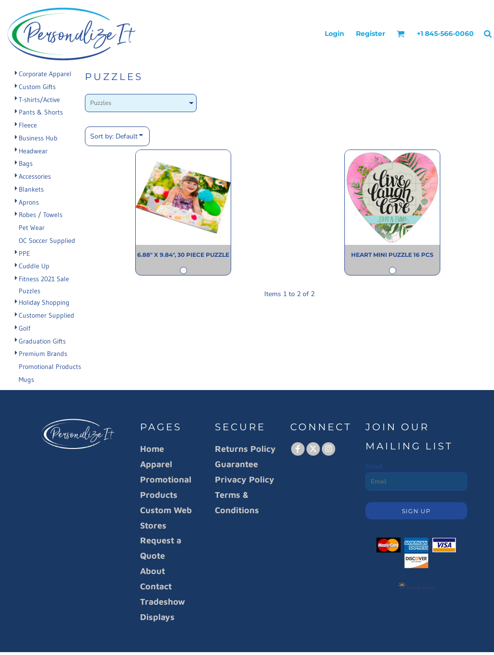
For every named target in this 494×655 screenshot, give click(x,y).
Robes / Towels (40, 214)
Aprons (29, 202)
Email (373, 466)
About (152, 571)
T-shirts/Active (39, 99)
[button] (401, 34)
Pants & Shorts (41, 112)
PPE (24, 253)
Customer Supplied (46, 315)
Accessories (35, 176)
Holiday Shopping (44, 302)
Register (370, 33)
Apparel (156, 464)
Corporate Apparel (45, 73)
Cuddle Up (34, 266)
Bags (26, 163)
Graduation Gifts (42, 341)
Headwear (33, 151)
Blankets (31, 189)
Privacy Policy (244, 479)
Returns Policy (245, 449)
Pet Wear (32, 227)
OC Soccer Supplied (47, 240)
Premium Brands (43, 353)
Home (152, 449)
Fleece (28, 125)
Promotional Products (50, 366)
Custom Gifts (37, 86)
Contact (156, 586)
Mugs (26, 379)
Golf (24, 328)
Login (334, 33)
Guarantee (236, 464)
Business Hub (38, 138)
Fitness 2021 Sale (44, 279)
